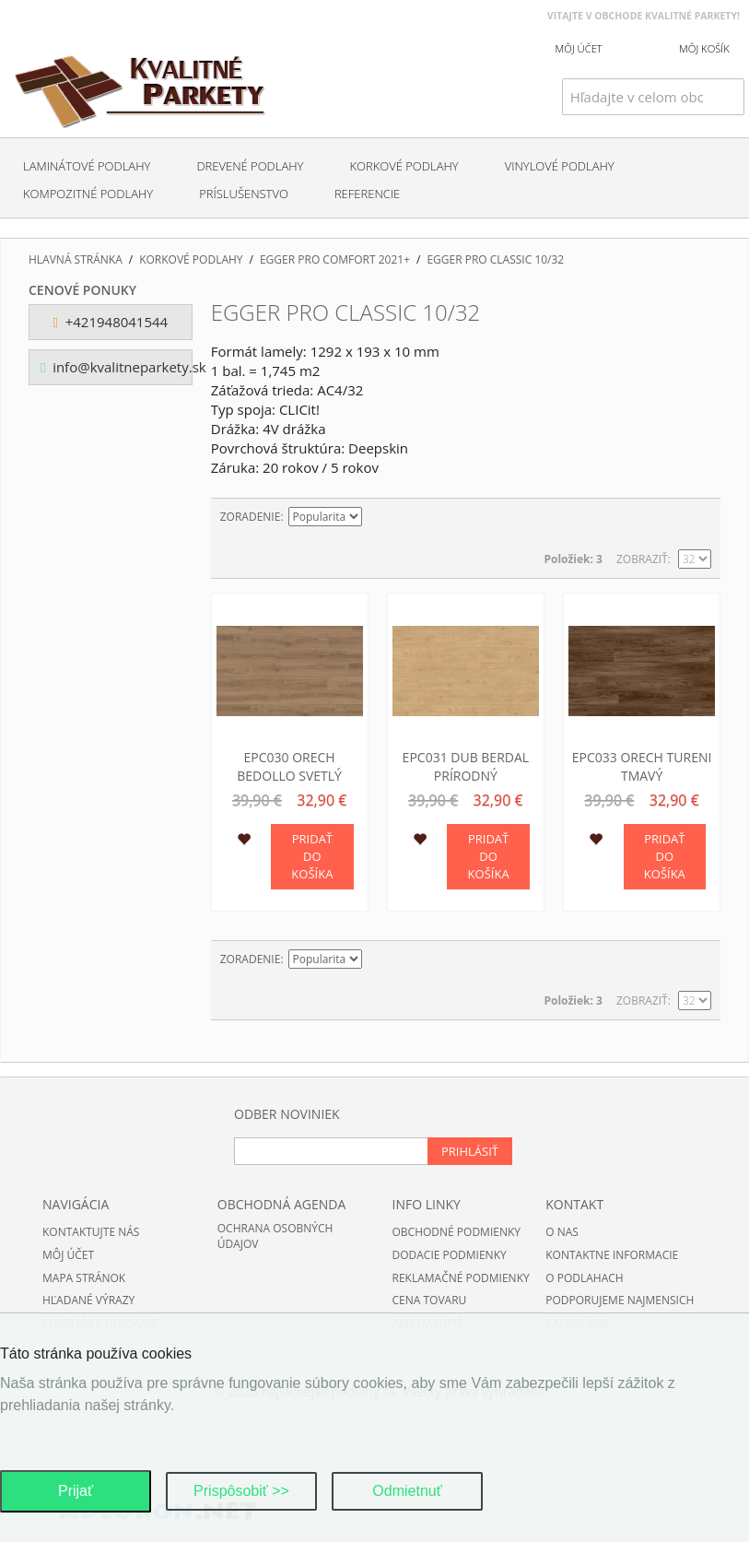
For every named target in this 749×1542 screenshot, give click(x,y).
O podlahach (584, 1278)
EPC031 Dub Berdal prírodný (466, 766)
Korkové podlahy (403, 166)
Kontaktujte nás (90, 1232)
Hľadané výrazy (88, 1300)
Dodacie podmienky (449, 1255)
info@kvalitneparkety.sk (117, 367)
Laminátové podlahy (86, 166)
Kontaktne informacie (611, 1255)
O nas (562, 1232)
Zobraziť (642, 559)
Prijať (75, 1491)
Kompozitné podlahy (88, 193)
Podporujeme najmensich (619, 1300)
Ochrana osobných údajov (275, 1236)
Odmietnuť (406, 1491)
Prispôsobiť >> (241, 1491)
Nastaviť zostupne (378, 517)
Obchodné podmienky (456, 1232)
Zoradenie (250, 516)
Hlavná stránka (76, 260)
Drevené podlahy (249, 166)
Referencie (367, 193)
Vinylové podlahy (559, 166)
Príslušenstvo (243, 193)
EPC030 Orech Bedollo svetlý (289, 766)
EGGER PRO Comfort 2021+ (335, 260)
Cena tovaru (429, 1300)
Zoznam (697, 517)
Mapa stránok (83, 1278)
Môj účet (68, 1255)
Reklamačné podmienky (461, 1278)
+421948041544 (111, 321)
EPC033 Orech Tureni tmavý (642, 766)
